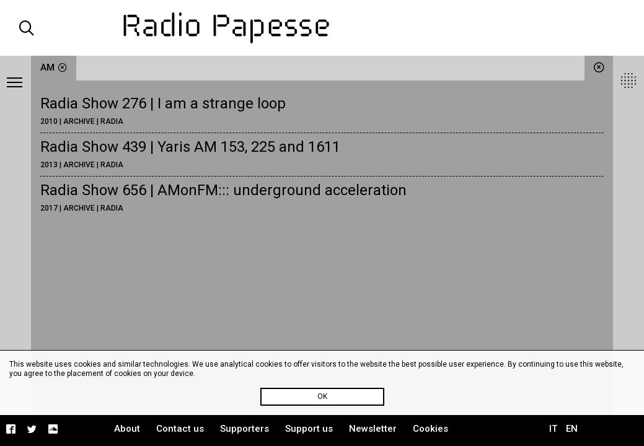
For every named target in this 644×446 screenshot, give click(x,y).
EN (572, 428)
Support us (309, 428)
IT (553, 428)
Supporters (244, 428)
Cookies (430, 428)
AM (53, 67)
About (127, 428)
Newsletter (373, 428)
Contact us (180, 428)
